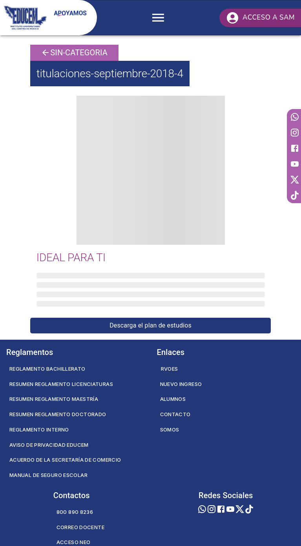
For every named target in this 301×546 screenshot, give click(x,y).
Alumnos (173, 399)
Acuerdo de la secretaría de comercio (65, 460)
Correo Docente (80, 527)
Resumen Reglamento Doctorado (57, 414)
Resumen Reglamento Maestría (53, 399)
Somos (169, 429)
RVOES (169, 369)
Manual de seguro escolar (48, 475)
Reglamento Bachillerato (47, 369)
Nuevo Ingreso (181, 384)
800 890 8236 (75, 512)
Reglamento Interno (39, 429)
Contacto (175, 414)
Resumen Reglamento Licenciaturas (61, 384)
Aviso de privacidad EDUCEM (49, 445)
